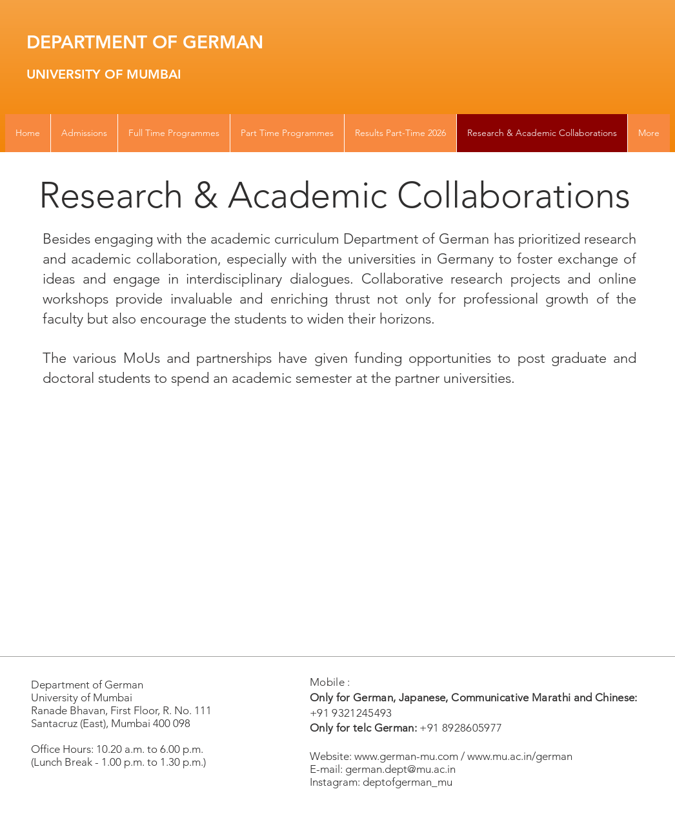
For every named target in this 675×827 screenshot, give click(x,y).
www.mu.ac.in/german (519, 756)
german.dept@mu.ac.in (400, 769)
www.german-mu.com (406, 756)
